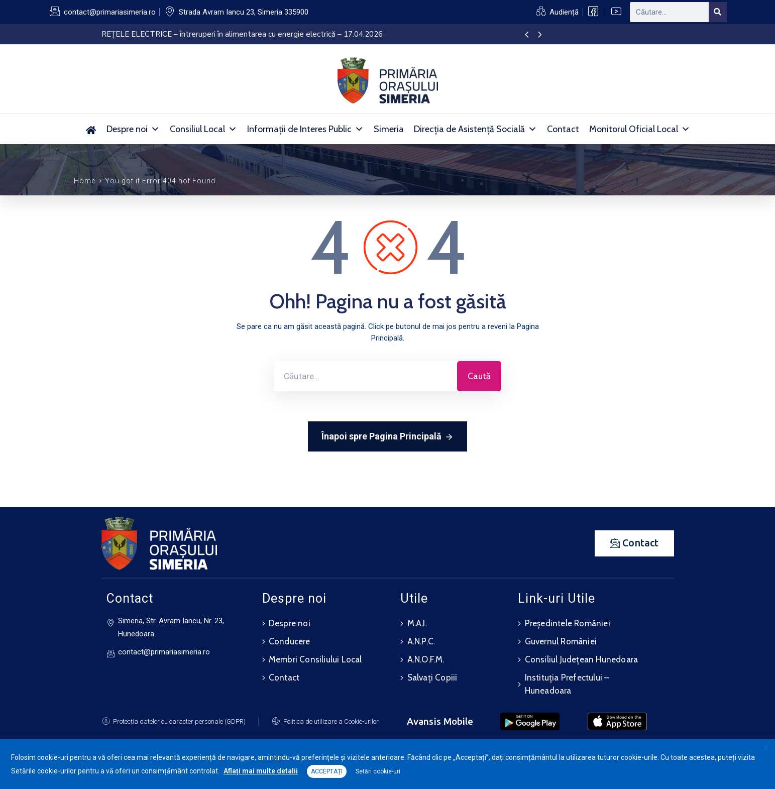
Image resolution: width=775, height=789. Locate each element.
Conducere (289, 641)
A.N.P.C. (421, 641)
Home (84, 181)
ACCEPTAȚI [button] (327, 771)
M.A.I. (417, 623)
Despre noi (133, 129)
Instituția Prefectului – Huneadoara (567, 684)
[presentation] (526, 35)
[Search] (718, 12)
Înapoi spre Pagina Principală (387, 437)
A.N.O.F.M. (426, 659)
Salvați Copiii (432, 677)
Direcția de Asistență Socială (475, 129)
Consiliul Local (203, 129)
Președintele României (567, 623)
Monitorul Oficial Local (639, 129)
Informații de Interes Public (305, 129)
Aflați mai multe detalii (261, 771)
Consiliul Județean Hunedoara (581, 659)
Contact (563, 129)
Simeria (389, 129)
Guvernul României (561, 641)
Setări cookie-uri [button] (378, 771)
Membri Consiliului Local (315, 659)
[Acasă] (90, 129)
